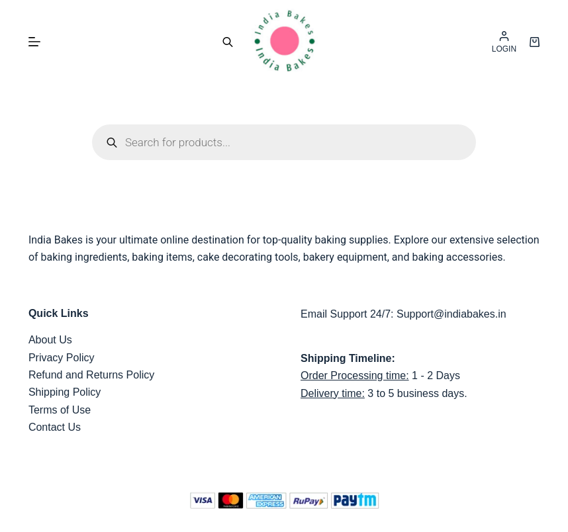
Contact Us (54, 427)
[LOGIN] (504, 42)
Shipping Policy (64, 392)
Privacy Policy (61, 357)
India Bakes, (296, 525)
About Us (50, 339)
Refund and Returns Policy (91, 374)
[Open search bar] (227, 41)
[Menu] (34, 42)
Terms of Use (59, 410)
